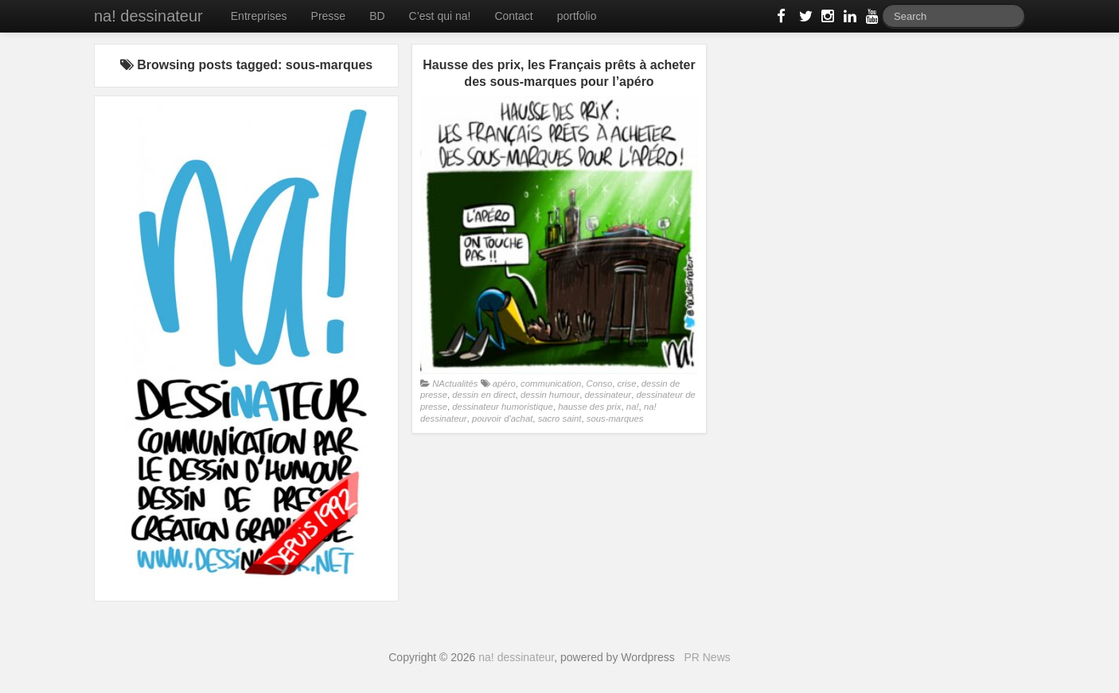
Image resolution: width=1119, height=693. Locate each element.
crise (627, 383)
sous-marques (615, 418)
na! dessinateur (148, 16)
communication (551, 383)
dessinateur (608, 394)
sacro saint (560, 418)
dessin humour (550, 394)
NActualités (455, 383)
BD (376, 16)
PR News (707, 657)
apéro (504, 383)
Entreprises (259, 16)
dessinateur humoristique (502, 406)
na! (632, 406)
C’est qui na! (440, 16)
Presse (328, 16)
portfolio (577, 16)
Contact (513, 16)
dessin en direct (483, 394)
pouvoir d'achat (502, 418)
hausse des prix (589, 406)
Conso (600, 383)
